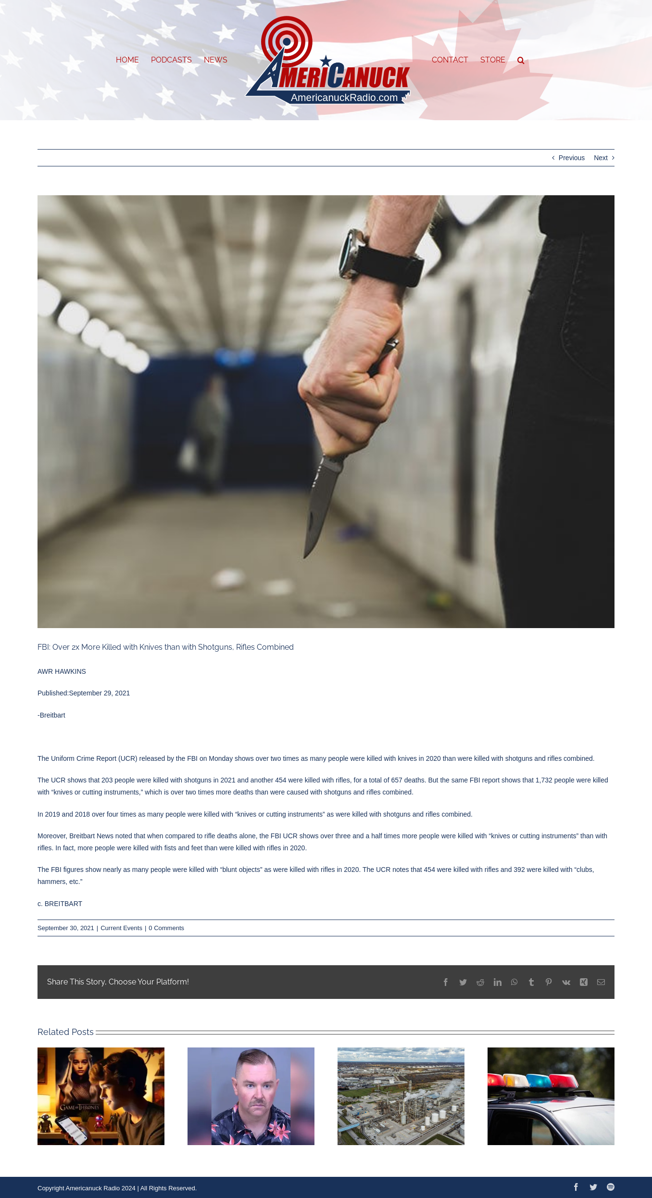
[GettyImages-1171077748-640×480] (326, 411)
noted (123, 836)
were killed (133, 848)
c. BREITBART (60, 904)
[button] (521, 60)
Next (601, 158)
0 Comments (166, 928)
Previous (572, 158)
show (93, 869)
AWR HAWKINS (62, 671)
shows (77, 780)
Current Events (121, 928)
